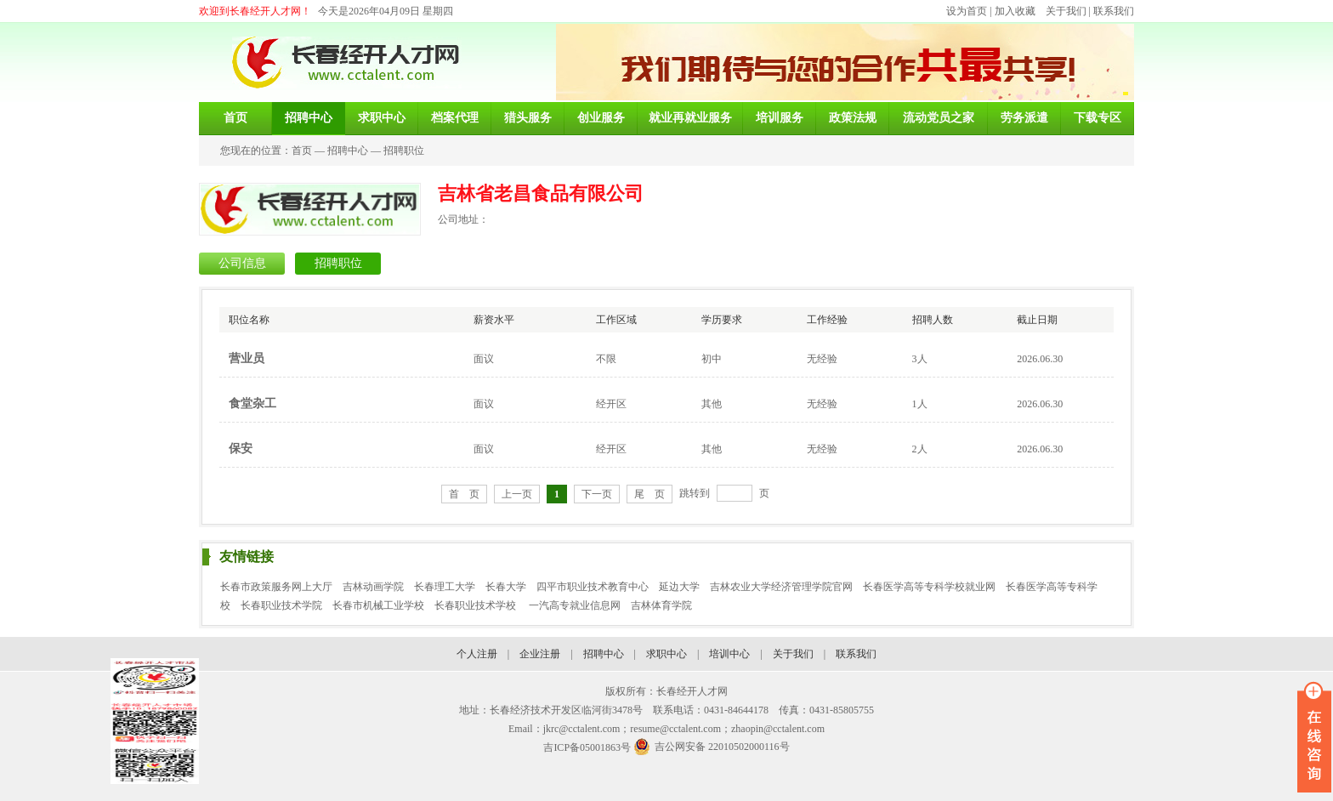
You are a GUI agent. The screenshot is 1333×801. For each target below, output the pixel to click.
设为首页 (966, 11)
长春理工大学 (444, 587)
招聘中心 (347, 150)
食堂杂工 (252, 403)
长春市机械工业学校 (378, 605)
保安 (240, 448)
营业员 (246, 358)
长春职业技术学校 (476, 605)
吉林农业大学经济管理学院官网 (781, 587)
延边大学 (679, 587)
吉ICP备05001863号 (587, 747)
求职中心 (666, 654)
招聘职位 (403, 150)
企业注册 (539, 654)
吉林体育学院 (661, 605)
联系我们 (1113, 11)
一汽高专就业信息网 (575, 605)
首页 (302, 150)
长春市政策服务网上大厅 (276, 587)
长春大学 (505, 587)
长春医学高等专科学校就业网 (929, 587)
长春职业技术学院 (281, 605)
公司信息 (242, 263)
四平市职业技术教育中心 (592, 587)
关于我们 (1066, 11)
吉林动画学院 (373, 587)
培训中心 (729, 654)
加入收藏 (1015, 11)
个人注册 (477, 654)
